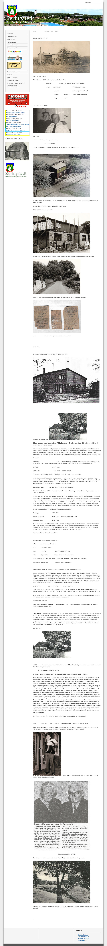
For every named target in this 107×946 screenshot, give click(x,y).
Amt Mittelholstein (83, 935)
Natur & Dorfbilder (12, 77)
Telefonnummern (11, 36)
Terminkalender (11, 42)
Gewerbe (9, 74)
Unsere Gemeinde (12, 45)
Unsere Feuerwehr (12, 48)
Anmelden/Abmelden (13, 80)
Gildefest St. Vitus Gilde (12, 120)
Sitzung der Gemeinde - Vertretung (15, 130)
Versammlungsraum (83, 936)
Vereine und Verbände (13, 72)
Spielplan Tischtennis (83, 938)
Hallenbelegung (82, 940)
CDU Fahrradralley (11, 116)
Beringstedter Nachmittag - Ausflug (15, 112)
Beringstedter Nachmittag (13, 134)
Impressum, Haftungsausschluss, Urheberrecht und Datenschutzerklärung (16, 85)
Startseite (10, 33)
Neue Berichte (11, 39)
